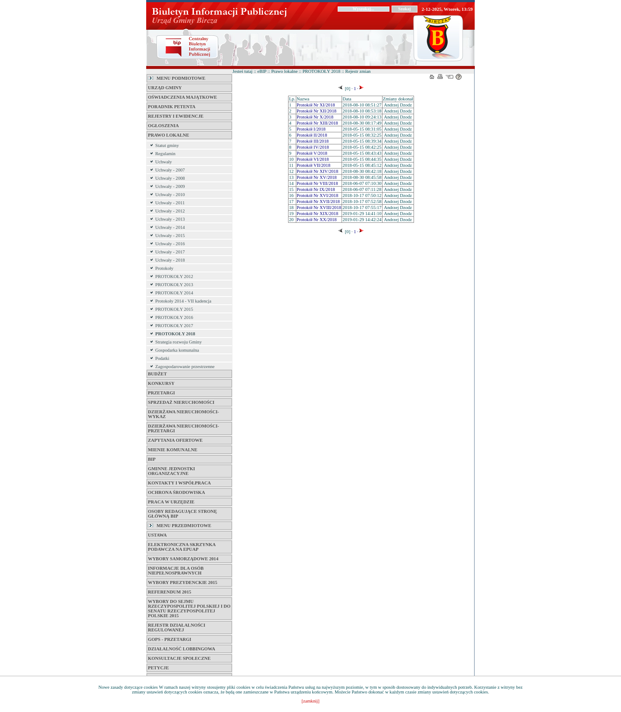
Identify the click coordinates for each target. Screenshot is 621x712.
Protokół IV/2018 (313, 147)
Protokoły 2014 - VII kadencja (183, 301)
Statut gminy (167, 145)
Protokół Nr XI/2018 (316, 105)
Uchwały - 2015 (170, 235)
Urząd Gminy (165, 87)
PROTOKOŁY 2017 (174, 325)
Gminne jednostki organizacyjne (171, 471)
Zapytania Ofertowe (175, 440)
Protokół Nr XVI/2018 (318, 195)
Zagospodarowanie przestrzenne (185, 366)
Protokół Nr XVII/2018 (318, 201)
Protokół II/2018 (312, 135)
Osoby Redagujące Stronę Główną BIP (182, 513)
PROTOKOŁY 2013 (174, 284)
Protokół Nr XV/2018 (317, 177)
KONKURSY (161, 383)
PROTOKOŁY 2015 (174, 309)
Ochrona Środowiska (176, 492)
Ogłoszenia (163, 125)
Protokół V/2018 (312, 153)
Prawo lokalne (168, 135)
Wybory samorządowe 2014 (183, 558)
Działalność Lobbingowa (181, 648)
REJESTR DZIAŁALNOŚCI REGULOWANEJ (176, 627)
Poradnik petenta (171, 106)
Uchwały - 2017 (170, 252)
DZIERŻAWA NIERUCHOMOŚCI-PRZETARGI (183, 428)
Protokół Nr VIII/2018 (317, 183)
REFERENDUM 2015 (169, 592)
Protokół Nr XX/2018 (317, 219)
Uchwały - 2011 (170, 202)
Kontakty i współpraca (179, 483)
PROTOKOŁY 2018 (175, 333)
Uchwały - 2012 (170, 211)
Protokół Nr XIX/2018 (318, 213)
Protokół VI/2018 (313, 159)
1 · (355, 88)
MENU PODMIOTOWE (176, 78)
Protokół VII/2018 (313, 165)
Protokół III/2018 (313, 141)
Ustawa (157, 535)
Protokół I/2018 (311, 129)
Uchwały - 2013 (170, 219)
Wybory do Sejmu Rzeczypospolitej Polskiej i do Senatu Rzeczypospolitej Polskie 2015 (189, 608)
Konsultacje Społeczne (179, 658)
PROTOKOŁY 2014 (174, 292)
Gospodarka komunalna (177, 350)
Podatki (162, 358)
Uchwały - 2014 (170, 227)
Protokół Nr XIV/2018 (318, 171)
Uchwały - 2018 (170, 260)
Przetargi (161, 392)
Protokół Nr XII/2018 (316, 111)
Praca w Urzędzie (171, 502)
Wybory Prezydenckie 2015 (182, 582)
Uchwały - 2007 (170, 170)
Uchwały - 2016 (170, 243)
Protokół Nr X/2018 (315, 117)
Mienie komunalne (173, 449)
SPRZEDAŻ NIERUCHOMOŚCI (181, 402)
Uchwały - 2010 (170, 194)
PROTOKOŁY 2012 (174, 276)
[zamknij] (310, 701)
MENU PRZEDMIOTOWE (179, 525)
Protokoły (164, 268)
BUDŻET (157, 374)
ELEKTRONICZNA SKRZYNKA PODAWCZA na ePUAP (182, 547)
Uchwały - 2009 (170, 186)
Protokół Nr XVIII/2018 (319, 207)
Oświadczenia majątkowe (182, 97)
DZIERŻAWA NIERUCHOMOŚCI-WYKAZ (183, 414)
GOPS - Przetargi (169, 639)
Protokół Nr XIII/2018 (317, 123)
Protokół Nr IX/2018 (316, 189)
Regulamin (165, 153)
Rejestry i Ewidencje (176, 116)
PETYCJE (158, 667)
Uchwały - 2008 (170, 178)
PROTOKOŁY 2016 (174, 317)
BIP (152, 459)
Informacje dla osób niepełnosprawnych (176, 570)
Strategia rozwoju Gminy (178, 342)
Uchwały (163, 161)
